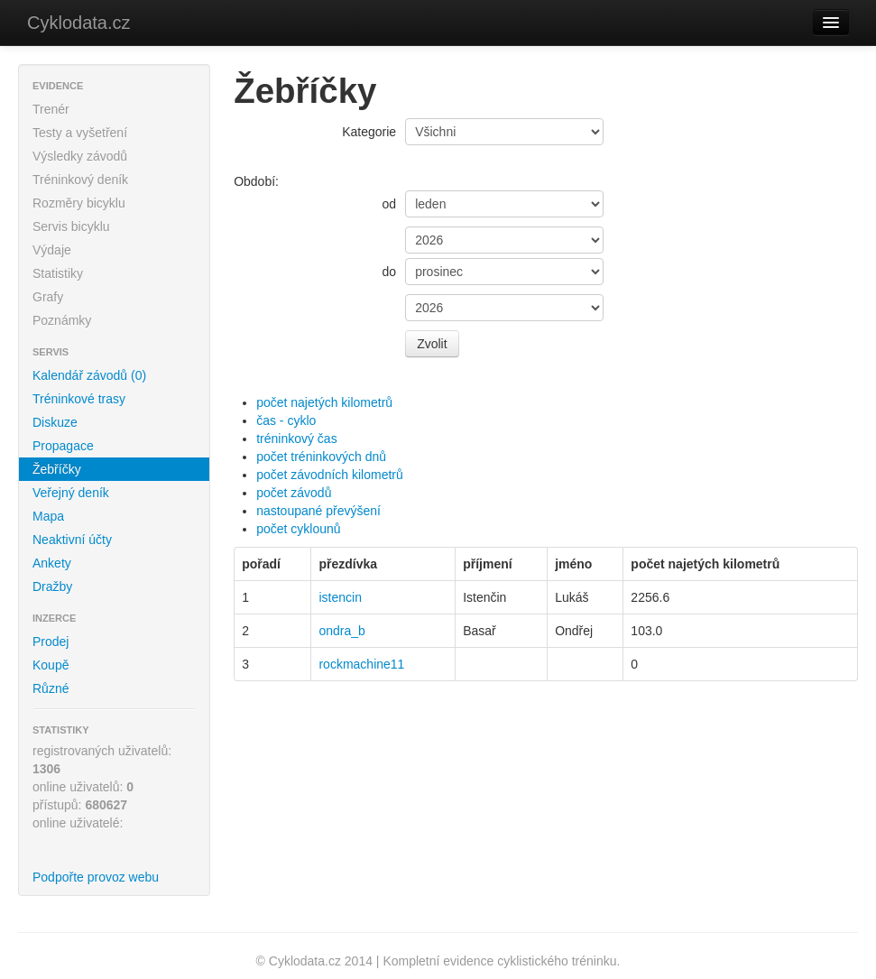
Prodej (50, 641)
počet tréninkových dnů (321, 456)
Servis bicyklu (71, 226)
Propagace (63, 446)
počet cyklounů (298, 529)
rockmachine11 (361, 664)
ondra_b (341, 630)
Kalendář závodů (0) (89, 375)
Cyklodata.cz (79, 22)
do (390, 271)
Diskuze (55, 422)
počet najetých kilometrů (324, 402)
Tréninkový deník (80, 179)
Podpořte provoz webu (95, 877)
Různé (50, 688)
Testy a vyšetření (79, 132)
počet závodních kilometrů (329, 474)
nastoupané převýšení (318, 510)
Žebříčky (56, 469)
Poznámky (61, 320)
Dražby (52, 586)
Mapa (48, 516)
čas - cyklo (286, 420)
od (390, 204)
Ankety (51, 563)
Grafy (47, 297)
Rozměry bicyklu (78, 203)
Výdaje (51, 250)
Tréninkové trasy (78, 399)
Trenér (50, 109)
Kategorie (369, 132)
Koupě (50, 665)
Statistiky (57, 273)
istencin (339, 597)
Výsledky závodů (79, 156)
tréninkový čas (296, 438)
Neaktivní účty (72, 539)
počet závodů (293, 492)
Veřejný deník (70, 492)
